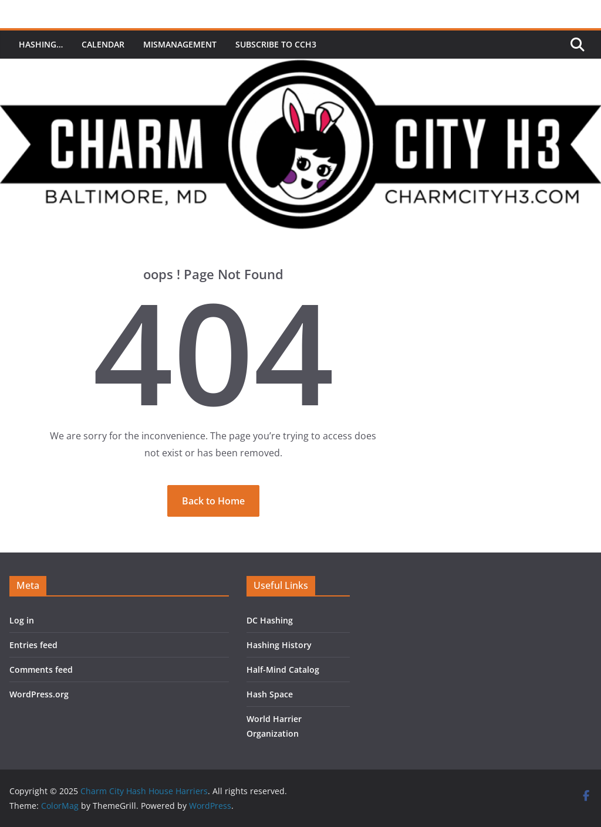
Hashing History (279, 644)
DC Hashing (270, 620)
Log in (21, 620)
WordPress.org (39, 694)
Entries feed (33, 644)
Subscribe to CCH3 (275, 44)
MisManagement (180, 44)
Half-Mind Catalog (283, 669)
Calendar (103, 44)
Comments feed (41, 669)
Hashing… (41, 44)
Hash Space (270, 694)
